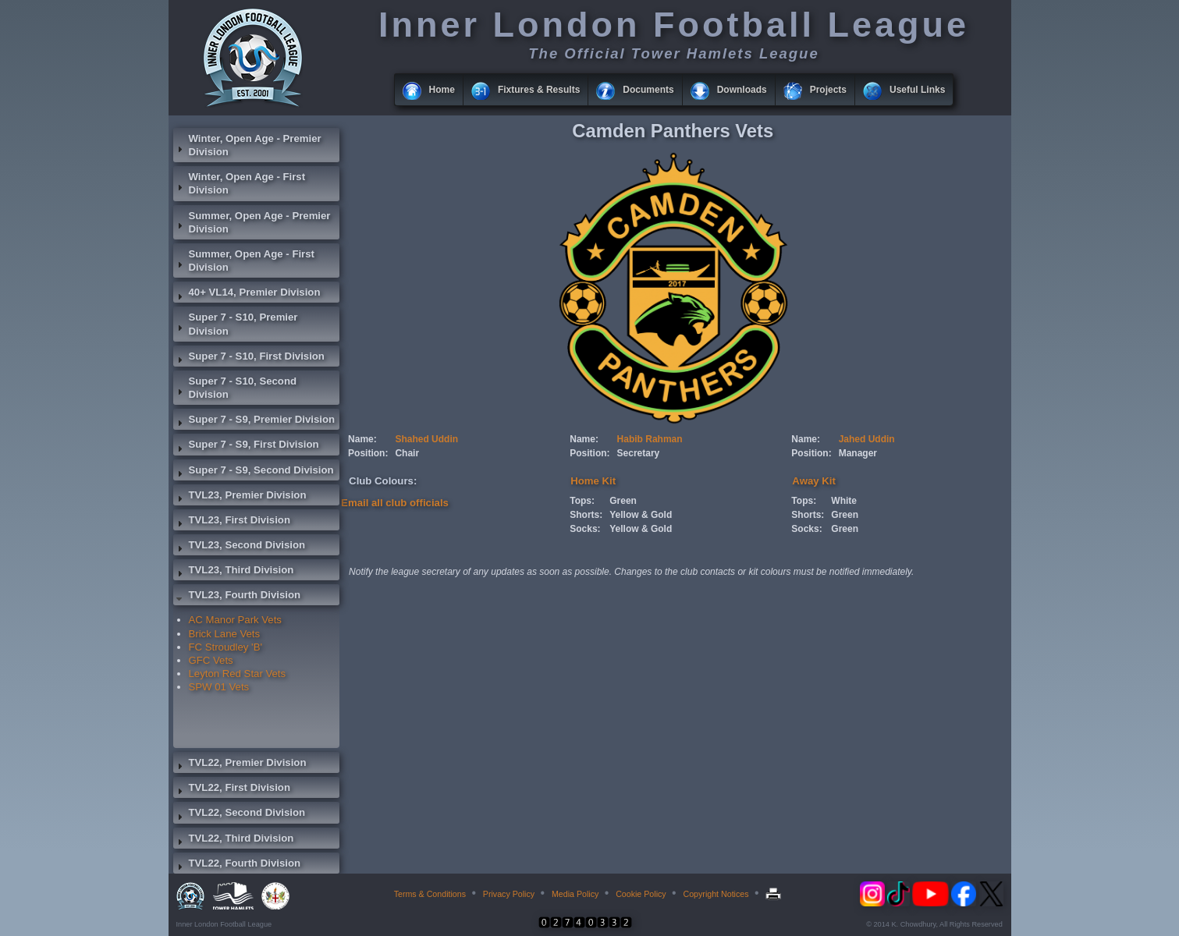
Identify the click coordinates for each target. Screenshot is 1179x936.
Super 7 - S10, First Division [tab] (249, 358)
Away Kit (813, 481)
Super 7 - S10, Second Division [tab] (235, 387)
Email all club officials (395, 503)
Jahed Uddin (867, 439)
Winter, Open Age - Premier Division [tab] (247, 145)
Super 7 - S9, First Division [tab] (246, 446)
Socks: (585, 528)
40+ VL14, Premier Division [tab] (247, 294)
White (844, 500)
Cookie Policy (641, 894)
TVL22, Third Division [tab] (233, 840)
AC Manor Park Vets (235, 620)
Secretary (638, 453)
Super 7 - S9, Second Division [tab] (253, 472)
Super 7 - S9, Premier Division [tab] (254, 421)
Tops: (582, 500)
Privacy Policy (508, 894)
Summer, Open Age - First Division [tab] (243, 260)
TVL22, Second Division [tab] (239, 814)
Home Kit (593, 481)
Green (623, 500)
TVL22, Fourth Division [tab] (237, 865)
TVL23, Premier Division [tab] (240, 497)
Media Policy (575, 894)
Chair (407, 453)
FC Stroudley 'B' (225, 647)
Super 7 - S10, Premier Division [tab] (235, 323)
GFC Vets (211, 660)
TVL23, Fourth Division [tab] (237, 596)
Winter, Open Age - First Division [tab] (239, 183)
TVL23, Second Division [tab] (239, 547)
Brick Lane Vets (225, 634)
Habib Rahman (650, 439)
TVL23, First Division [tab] (231, 522)
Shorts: (586, 514)
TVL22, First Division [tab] (231, 789)
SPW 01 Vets (219, 687)
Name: (362, 439)
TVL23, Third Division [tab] (233, 572)
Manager (858, 453)
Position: (368, 453)
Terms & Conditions (430, 894)
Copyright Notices (715, 894)
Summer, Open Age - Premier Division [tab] (252, 222)
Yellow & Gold (640, 514)
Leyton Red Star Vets (237, 673)
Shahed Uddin (426, 439)
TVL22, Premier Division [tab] (240, 764)
